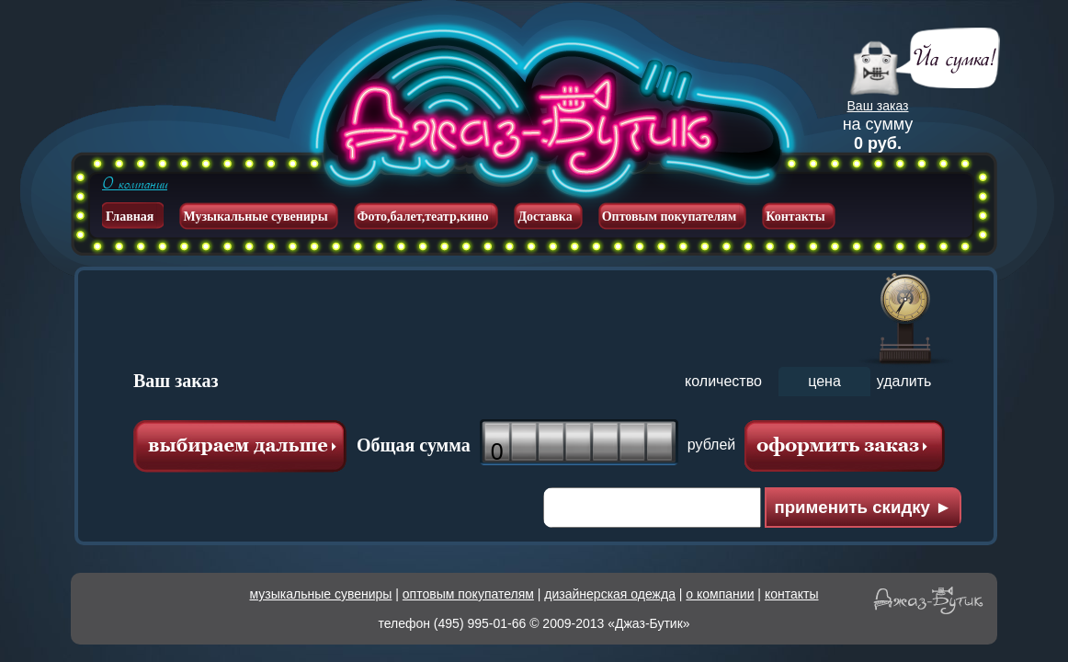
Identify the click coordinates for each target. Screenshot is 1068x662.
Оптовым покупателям (669, 216)
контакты (792, 594)
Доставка (544, 216)
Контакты (795, 216)
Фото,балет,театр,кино (423, 216)
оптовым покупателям (468, 594)
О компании (134, 184)
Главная (129, 216)
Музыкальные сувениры (255, 216)
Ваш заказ (878, 105)
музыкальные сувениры (321, 594)
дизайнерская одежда (610, 594)
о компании (720, 594)
